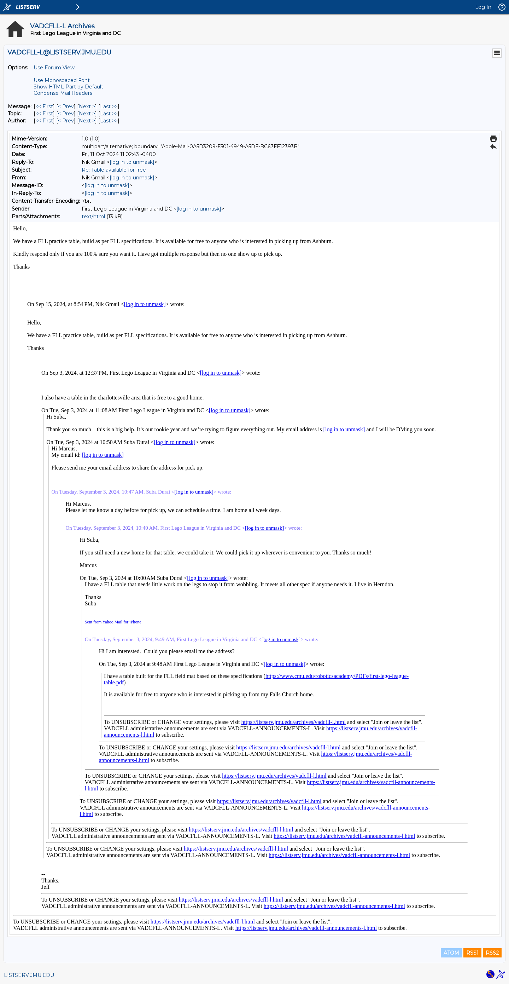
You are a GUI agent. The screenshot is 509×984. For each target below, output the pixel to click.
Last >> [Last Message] (109, 106)
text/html (93, 216)
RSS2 (492, 953)
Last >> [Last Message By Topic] (109, 113)
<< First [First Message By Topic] (44, 113)
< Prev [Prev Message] (66, 106)
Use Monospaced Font (62, 80)
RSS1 (472, 953)
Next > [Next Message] (87, 106)
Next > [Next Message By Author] (87, 120)
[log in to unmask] (132, 162)
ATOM (451, 953)
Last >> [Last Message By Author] (109, 120)
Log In (483, 7)
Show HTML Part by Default (68, 87)
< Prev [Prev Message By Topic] (66, 113)
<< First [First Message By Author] (44, 120)
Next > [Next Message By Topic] (87, 113)
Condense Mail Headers (63, 93)
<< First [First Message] (44, 106)
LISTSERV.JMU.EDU (29, 975)
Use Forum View (54, 67)
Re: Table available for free (114, 170)
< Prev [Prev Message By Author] (66, 120)
